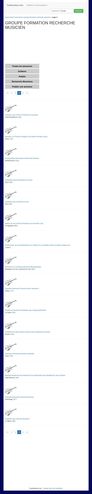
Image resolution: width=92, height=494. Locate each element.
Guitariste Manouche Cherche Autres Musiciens (22, 288)
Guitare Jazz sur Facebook (52, 488)
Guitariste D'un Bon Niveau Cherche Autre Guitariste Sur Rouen (27, 332)
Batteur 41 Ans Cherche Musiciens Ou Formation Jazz (24, 223)
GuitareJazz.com (15, 5)
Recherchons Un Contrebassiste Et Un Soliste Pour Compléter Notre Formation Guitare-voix (37, 245)
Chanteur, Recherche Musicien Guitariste (19, 354)
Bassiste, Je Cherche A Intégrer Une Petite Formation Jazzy (26, 137)
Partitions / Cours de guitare (37, 5)
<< (8, 93)
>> (27, 93)
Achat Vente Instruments (14, 17)
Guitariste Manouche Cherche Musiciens (19, 397)
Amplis (22, 76)
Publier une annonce (22, 87)
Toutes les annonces (22, 66)
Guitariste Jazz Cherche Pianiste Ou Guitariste (21, 115)
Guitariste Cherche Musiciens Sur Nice (18, 180)
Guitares (22, 71)
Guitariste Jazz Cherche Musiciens (17, 419)
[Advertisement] (24, 47)
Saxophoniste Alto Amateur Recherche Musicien (22, 158)
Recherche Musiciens (22, 81)
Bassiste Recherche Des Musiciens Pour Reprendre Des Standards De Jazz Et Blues (35, 375)
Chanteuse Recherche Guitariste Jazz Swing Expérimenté (25, 310)
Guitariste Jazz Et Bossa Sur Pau (17, 202)
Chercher (78, 11)
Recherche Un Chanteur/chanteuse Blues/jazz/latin (23, 267)
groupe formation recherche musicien (37, 17)
